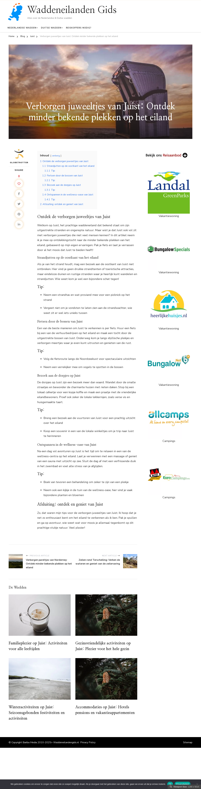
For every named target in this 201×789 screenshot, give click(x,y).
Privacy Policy (87, 742)
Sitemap (187, 742)
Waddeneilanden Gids (72, 10)
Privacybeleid (182, 784)
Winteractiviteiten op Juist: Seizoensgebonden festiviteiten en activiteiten (37, 712)
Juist (100, 96)
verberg (56, 155)
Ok (170, 784)
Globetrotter (19, 156)
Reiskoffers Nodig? (78, 27)
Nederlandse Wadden (22, 27)
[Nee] (197, 784)
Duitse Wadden (51, 27)
